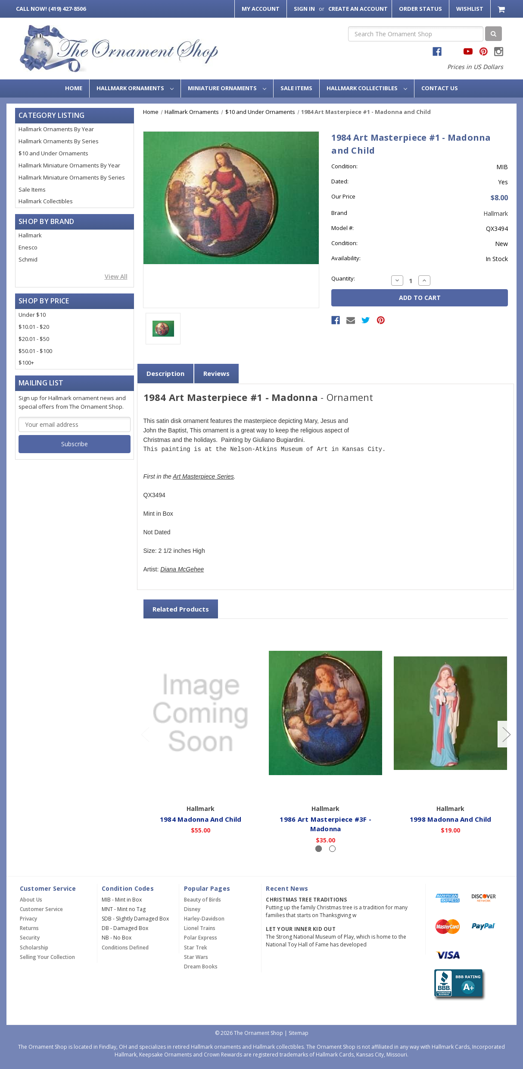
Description (165, 373)
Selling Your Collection (47, 957)
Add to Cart (201, 788)
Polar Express (200, 937)
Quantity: (343, 278)
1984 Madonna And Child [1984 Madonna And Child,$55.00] (201, 819)
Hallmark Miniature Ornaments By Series (72, 177)
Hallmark (30, 235)
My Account (261, 9)
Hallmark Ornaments (135, 88)
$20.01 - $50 (34, 339)
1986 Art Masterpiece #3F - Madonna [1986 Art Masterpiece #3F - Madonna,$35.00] (326, 824)
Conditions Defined (125, 947)
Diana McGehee (182, 569)
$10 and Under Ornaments (53, 153)
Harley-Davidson (204, 918)
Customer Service (41, 909)
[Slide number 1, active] (318, 848)
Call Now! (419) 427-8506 (51, 9)
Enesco (28, 247)
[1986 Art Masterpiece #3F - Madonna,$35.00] (326, 713)
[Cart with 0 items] (502, 9)
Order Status (420, 9)
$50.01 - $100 (35, 351)
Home (73, 88)
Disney (192, 909)
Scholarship (34, 947)
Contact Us (439, 88)
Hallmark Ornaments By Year (56, 129)
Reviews (216, 373)
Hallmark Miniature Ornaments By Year (69, 165)
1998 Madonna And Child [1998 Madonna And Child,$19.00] (451, 819)
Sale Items (296, 88)
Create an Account (358, 9)
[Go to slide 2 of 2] (144, 734)
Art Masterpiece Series (203, 476)
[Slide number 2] (332, 848)
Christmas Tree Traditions (306, 899)
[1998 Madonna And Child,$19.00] (450, 713)
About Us (31, 899)
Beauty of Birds (202, 899)
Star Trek (195, 947)
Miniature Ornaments (227, 88)
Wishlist (469, 9)
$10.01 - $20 (34, 327)
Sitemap (298, 1033)
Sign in (304, 9)
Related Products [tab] (181, 609)
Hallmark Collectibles (367, 88)
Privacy (28, 918)
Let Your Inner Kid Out (301, 929)
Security (30, 937)
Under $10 (32, 314)
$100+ (26, 362)
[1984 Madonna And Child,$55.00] (201, 713)
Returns (29, 928)
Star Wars (196, 957)
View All (116, 276)
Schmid (28, 259)
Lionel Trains (199, 928)
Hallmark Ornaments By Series (59, 141)
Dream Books (201, 966)
